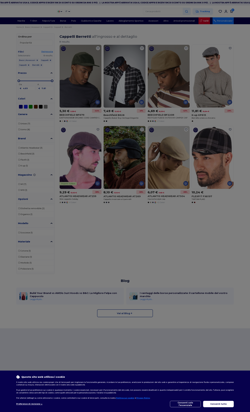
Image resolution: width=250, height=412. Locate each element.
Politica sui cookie (125, 398)
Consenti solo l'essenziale (185, 403)
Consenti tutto (218, 404)
